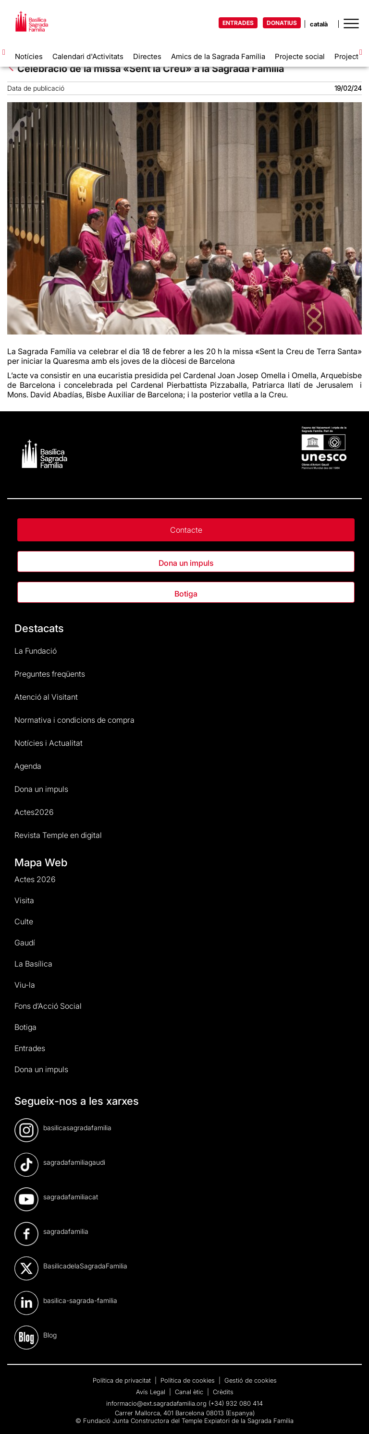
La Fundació (35, 651)
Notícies (29, 56)
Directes (147, 56)
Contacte (186, 530)
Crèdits (223, 1392)
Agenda (27, 766)
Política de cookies (188, 1380)
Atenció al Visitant (46, 697)
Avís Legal (151, 1392)
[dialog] (351, 1415)
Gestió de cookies (250, 1380)
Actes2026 (34, 812)
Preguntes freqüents (49, 674)
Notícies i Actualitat (48, 743)
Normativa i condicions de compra (74, 720)
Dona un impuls (186, 563)
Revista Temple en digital (58, 835)
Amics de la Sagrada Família (218, 56)
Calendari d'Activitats (87, 56)
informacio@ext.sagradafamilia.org (156, 1403)
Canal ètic (190, 1392)
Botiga (185, 593)
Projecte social (300, 56)
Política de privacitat (123, 1380)
